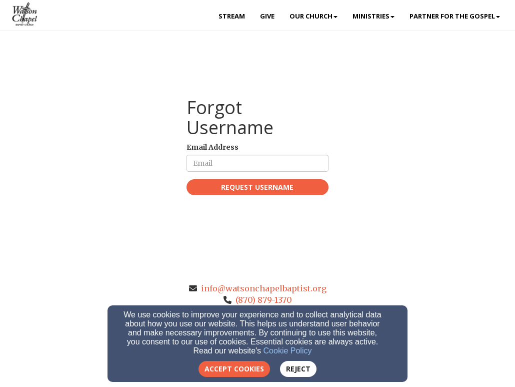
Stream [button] (231, 16)
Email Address (212, 147)
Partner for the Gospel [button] (455, 16)
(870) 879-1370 (264, 300)
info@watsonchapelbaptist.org (263, 288)
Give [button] (267, 16)
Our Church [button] (314, 16)
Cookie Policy (288, 350)
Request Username (257, 187)
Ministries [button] (373, 16)
